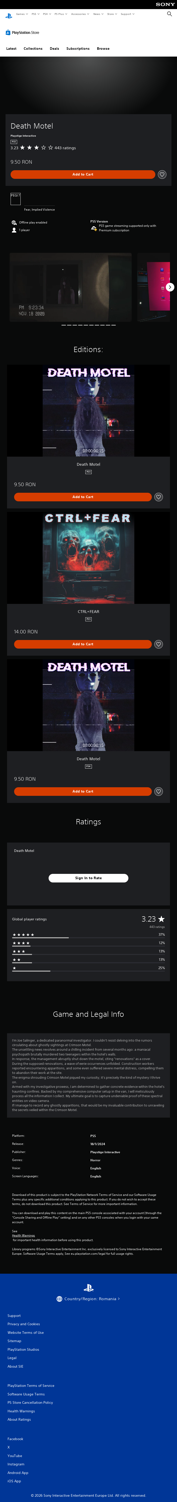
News (96, 14)
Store (110, 14)
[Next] (170, 282)
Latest (11, 43)
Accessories (78, 14)
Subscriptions (78, 43)
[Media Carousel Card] (70, 282)
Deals (54, 43)
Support (126, 14)
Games (20, 14)
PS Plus (59, 14)
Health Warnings (23, 1231)
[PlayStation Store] (23, 27)
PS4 (45, 14)
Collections (33, 43)
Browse (103, 43)
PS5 (33, 14)
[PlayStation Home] (9, 14)
